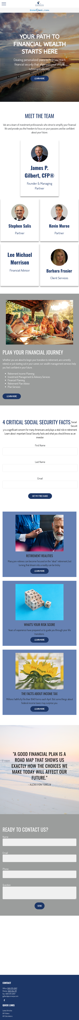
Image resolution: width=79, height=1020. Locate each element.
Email (40, 478)
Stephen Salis (19, 226)
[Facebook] (4, 1000)
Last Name (40, 461)
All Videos (6, 1013)
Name (5, 836)
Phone (6, 869)
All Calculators (7, 1016)
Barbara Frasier (59, 271)
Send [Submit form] (39, 906)
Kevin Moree (59, 226)
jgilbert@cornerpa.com (10, 996)
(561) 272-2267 (12, 988)
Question (7, 885)
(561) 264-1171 (12, 991)
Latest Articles (7, 1010)
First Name (40, 445)
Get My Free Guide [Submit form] (40, 496)
